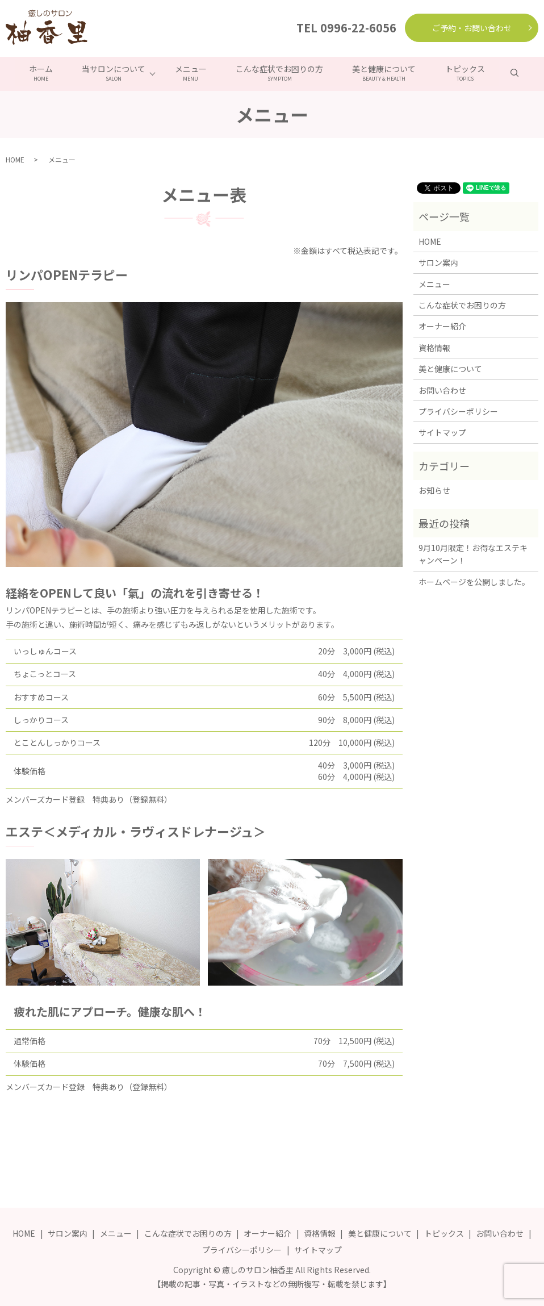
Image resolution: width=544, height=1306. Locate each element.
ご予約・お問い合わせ (472, 28)
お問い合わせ (442, 389)
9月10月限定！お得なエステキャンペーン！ (473, 553)
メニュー (190, 72)
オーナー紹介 (442, 325)
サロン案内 (438, 262)
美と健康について (385, 72)
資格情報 (434, 346)
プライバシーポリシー (458, 410)
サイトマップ (442, 431)
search (525, 72)
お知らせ (434, 489)
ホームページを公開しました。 (474, 580)
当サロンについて (112, 72)
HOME (15, 158)
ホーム (38, 72)
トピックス (467, 72)
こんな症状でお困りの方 (280, 72)
